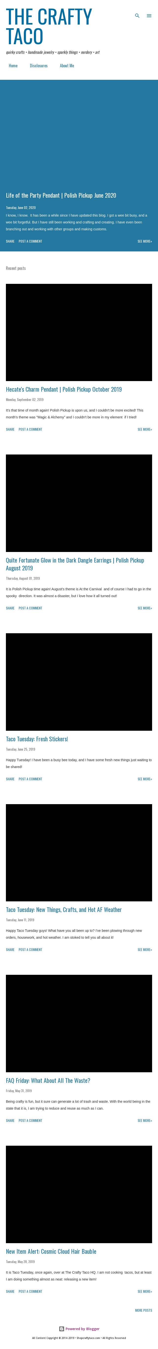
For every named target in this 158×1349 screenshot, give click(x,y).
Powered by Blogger (79, 1328)
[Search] (137, 9)
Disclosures (36, 66)
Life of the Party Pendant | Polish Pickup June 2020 (61, 195)
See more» (145, 241)
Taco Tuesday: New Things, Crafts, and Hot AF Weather (64, 909)
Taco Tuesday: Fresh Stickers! (37, 738)
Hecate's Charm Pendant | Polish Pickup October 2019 (64, 389)
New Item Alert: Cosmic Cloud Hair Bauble (51, 1251)
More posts (143, 1310)
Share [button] (10, 241)
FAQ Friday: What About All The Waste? (48, 1080)
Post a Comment (30, 241)
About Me (64, 66)
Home (10, 66)
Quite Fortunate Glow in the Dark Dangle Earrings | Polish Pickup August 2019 (75, 563)
